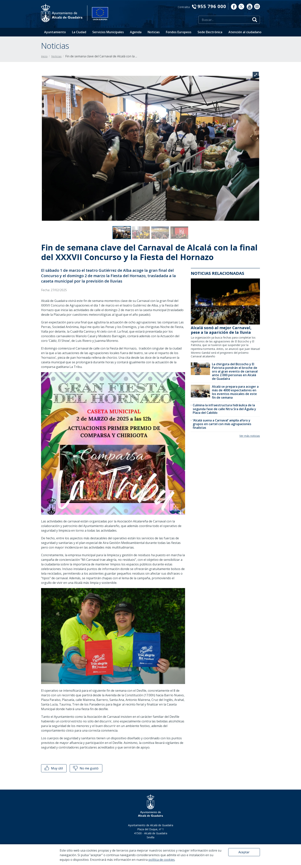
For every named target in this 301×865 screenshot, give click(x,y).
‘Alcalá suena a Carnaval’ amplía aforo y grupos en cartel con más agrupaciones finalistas (222, 424)
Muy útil (53, 768)
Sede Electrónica (210, 32)
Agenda (135, 32)
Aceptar (244, 852)
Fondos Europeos (178, 32)
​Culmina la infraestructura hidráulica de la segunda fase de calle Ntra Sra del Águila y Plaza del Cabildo (224, 409)
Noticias (154, 32)
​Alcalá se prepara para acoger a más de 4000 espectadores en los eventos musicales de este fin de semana (235, 392)
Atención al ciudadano (244, 32)
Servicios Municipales (108, 32)
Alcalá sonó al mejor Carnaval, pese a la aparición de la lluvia (221, 330)
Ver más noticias (249, 436)
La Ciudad (79, 32)
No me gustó (85, 768)
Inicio (44, 56)
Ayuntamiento (55, 32)
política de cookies (161, 860)
